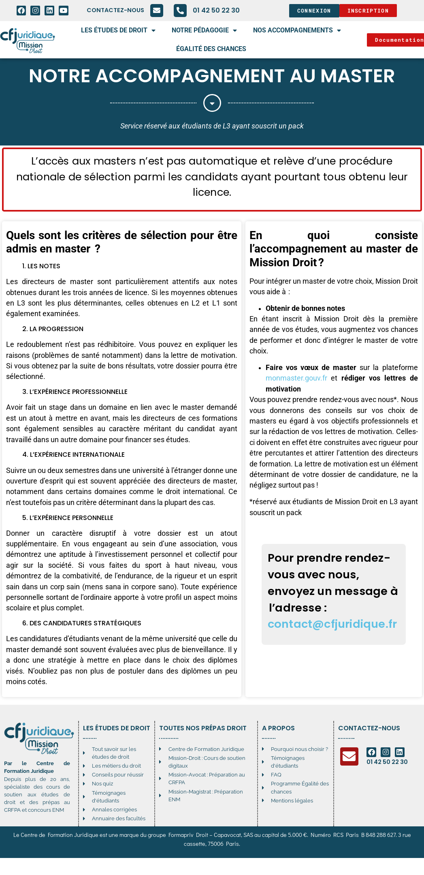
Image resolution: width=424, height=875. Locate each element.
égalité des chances (211, 49)
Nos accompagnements (297, 30)
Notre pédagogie (204, 30)
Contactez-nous (115, 10)
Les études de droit (118, 30)
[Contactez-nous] (156, 10)
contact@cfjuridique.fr (332, 624)
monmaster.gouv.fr (296, 378)
